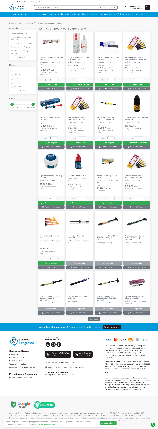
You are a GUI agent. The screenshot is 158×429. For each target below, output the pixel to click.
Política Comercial (16, 358)
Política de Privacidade (46, 424)
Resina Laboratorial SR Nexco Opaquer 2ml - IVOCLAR (49, 298)
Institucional (13, 2)
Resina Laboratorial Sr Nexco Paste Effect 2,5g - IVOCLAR (107, 298)
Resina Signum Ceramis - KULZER (50, 118)
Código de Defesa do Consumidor (22, 367)
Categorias (18, 14)
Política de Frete (15, 361)
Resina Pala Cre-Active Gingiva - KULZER (134, 297)
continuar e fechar (108, 423)
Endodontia (70, 14)
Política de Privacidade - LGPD (21, 377)
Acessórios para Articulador (21, 44)
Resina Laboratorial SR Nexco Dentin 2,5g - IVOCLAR (106, 238)
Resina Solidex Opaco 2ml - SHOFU (108, 177)
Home (11, 23)
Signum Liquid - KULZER (78, 176)
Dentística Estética (38, 14)
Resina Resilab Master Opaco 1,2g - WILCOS (106, 118)
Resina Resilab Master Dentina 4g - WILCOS (77, 118)
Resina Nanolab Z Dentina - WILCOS (79, 297)
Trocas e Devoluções (17, 364)
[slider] (12, 104)
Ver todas (22, 57)
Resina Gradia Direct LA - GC (50, 237)
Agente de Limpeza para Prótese (21, 52)
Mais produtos (94, 319)
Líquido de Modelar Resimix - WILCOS (136, 118)
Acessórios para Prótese (20, 47)
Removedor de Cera (19, 34)
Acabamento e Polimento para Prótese (21, 39)
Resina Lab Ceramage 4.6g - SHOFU (51, 58)
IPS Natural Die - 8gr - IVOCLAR (77, 237)
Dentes (93, 14)
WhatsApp (33, 2)
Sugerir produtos (111, 327)
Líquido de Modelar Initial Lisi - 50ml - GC (78, 58)
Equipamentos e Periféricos (111, 14)
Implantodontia (56, 14)
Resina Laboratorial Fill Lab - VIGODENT (108, 58)
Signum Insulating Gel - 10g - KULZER (51, 177)
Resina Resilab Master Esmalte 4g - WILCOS (134, 177)
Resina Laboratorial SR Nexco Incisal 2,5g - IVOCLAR (134, 238)
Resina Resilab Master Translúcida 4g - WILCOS (135, 58)
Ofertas (41, 2)
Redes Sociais (24, 2)
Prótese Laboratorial (135, 14)
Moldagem (83, 14)
